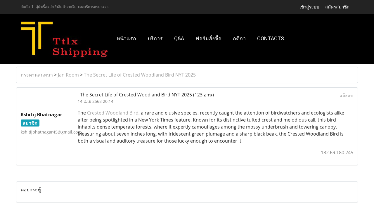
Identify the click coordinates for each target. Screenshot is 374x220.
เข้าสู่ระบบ (309, 7)
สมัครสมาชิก (337, 7)
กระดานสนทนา (37, 75)
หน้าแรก (126, 38)
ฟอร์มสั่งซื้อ (208, 38)
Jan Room (68, 75)
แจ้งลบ (346, 95)
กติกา (239, 38)
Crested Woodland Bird (112, 113)
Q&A (179, 38)
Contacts (270, 38)
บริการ (155, 38)
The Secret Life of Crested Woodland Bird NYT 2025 (140, 75)
